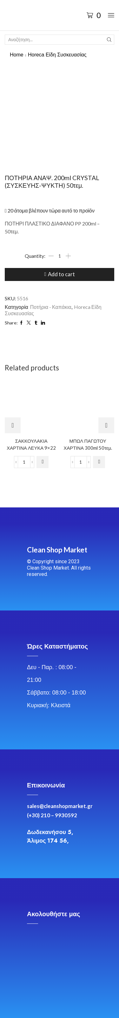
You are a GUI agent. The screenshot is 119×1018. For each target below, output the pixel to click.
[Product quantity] (60, 256)
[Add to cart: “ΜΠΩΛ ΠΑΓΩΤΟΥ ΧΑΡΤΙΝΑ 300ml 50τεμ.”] (99, 462)
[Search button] (109, 39)
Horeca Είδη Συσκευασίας (57, 54)
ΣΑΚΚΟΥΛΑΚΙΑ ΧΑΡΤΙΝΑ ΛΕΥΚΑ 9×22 (31, 444)
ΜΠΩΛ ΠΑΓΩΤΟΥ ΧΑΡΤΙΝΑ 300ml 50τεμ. (87, 444)
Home (16, 54)
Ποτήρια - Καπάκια (50, 307)
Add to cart (61, 274)
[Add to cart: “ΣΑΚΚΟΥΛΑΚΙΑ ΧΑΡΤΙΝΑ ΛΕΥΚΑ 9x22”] (42, 462)
